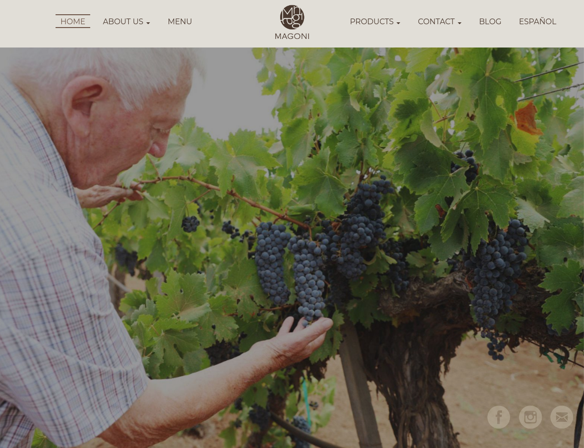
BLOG (490, 21)
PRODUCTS (375, 21)
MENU (180, 21)
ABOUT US (127, 21)
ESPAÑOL (537, 21)
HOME (72, 21)
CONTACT (440, 21)
